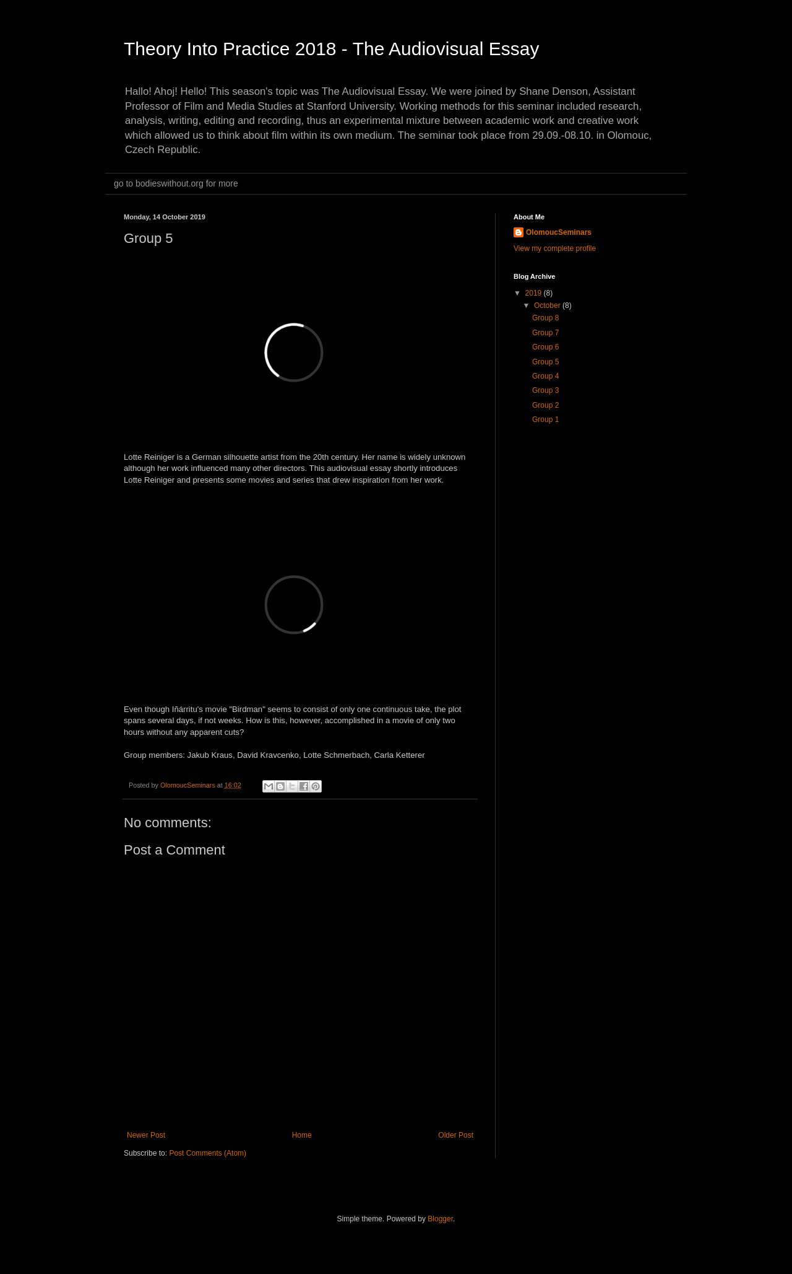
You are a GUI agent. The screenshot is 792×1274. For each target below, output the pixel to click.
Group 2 (545, 405)
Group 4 (545, 376)
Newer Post (146, 1135)
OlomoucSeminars (559, 232)
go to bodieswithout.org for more (176, 183)
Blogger (440, 1219)
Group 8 (545, 318)
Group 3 (545, 390)
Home (302, 1135)
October (548, 305)
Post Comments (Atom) (207, 1153)
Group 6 (545, 347)
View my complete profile (555, 248)
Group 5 (545, 362)
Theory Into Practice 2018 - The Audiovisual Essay (331, 48)
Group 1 (545, 419)
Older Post (455, 1135)
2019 (534, 293)
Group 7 (545, 332)
